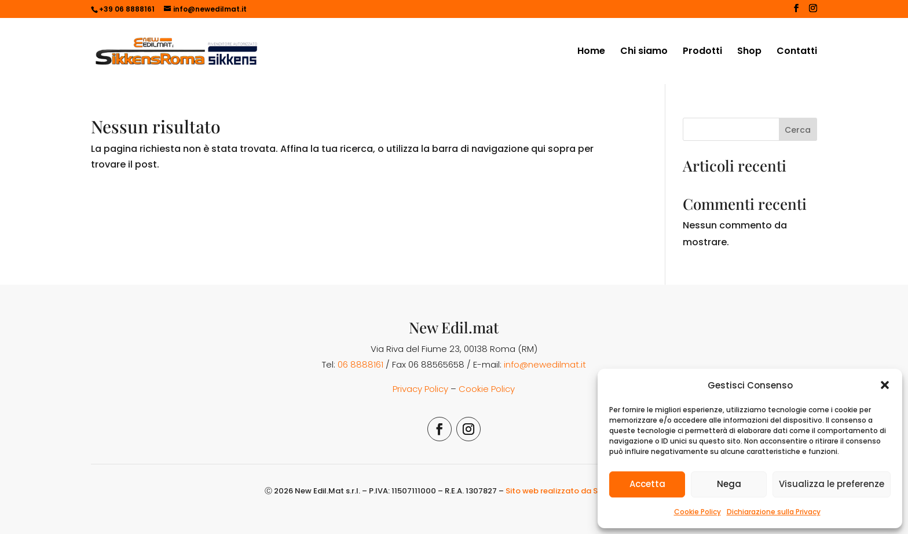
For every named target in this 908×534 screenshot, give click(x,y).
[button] (885, 385)
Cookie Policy (697, 512)
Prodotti (702, 52)
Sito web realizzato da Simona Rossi (574, 490)
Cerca (798, 130)
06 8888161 (360, 364)
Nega (729, 484)
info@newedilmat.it (545, 364)
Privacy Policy (420, 389)
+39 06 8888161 (127, 9)
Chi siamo (644, 52)
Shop (749, 52)
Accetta (647, 484)
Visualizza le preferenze (831, 484)
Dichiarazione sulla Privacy (774, 512)
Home (591, 52)
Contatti (797, 52)
